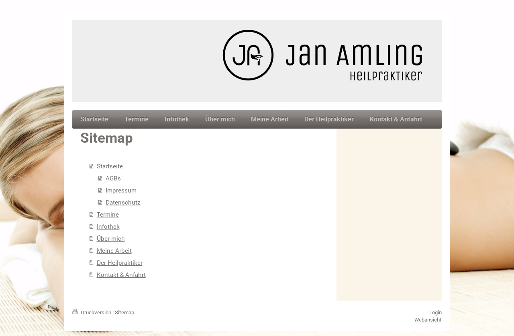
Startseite (110, 166)
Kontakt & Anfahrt (121, 274)
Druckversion (92, 312)
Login (435, 312)
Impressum (121, 190)
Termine (108, 214)
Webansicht (428, 319)
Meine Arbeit (114, 250)
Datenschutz (123, 202)
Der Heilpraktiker (120, 262)
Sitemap (124, 312)
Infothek (108, 226)
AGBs (113, 178)
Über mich (111, 238)
